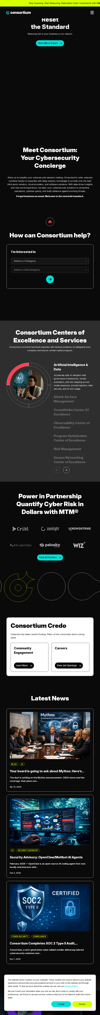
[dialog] (50, 993)
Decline (82, 1004)
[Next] (66, 470)
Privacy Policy (71, 986)
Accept (61, 1004)
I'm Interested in (23, 252)
